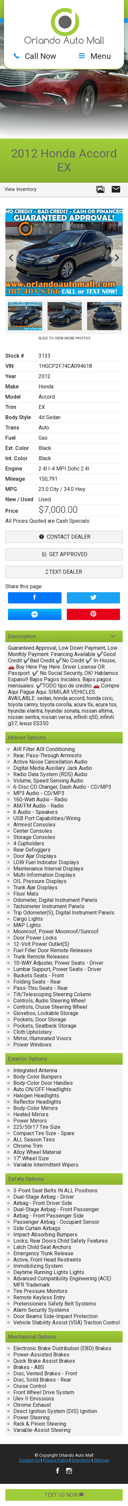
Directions (81, 1460)
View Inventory (21, 189)
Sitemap (101, 1460)
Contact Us (29, 1460)
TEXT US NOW (64, 1495)
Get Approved (64, 554)
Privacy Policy (55, 1460)
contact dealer (64, 537)
